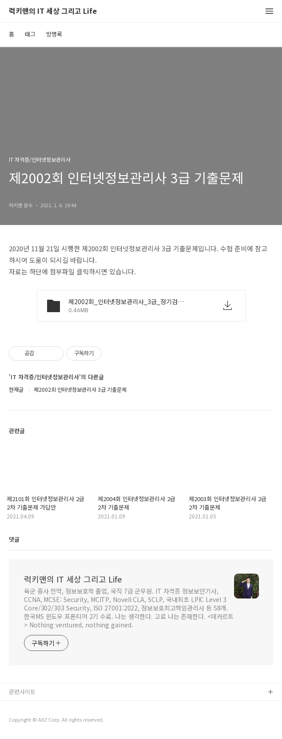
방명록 (54, 34)
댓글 (14, 539)
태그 (30, 34)
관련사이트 (22, 691)
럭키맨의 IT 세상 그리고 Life (53, 11)
